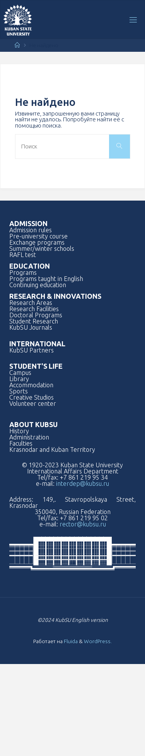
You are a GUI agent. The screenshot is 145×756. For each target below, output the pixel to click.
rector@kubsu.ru (83, 524)
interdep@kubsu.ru (82, 483)
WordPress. (98, 641)
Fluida (70, 641)
